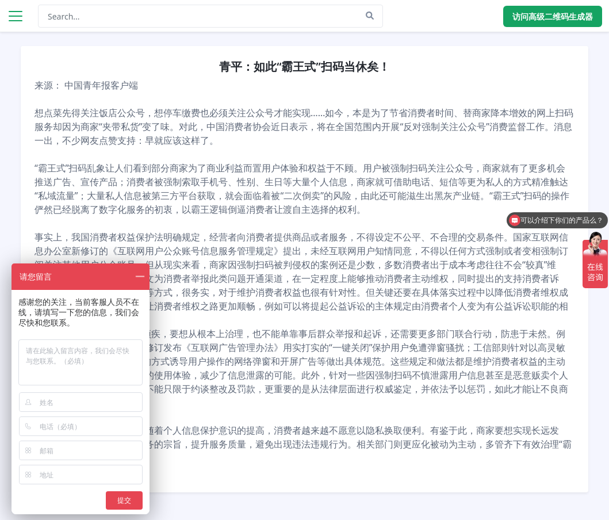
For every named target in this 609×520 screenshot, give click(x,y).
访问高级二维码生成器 (552, 16)
